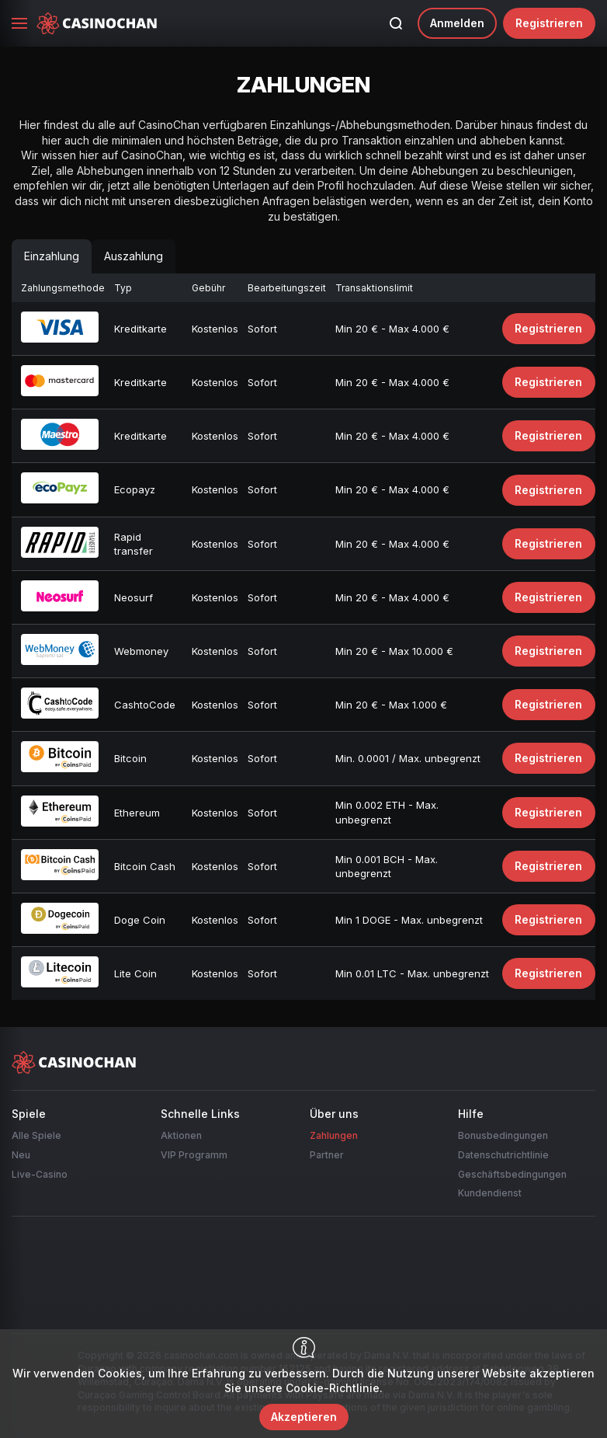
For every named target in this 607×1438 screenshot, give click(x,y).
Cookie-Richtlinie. (334, 1387)
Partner (327, 1155)
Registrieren (549, 23)
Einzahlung (51, 256)
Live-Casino (40, 1174)
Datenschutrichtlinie (503, 1155)
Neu (21, 1155)
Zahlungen (334, 1135)
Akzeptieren (304, 1416)
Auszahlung (133, 256)
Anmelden (457, 23)
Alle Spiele (36, 1135)
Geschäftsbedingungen (512, 1174)
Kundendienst (490, 1193)
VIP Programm (194, 1155)
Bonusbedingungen (503, 1135)
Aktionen (181, 1135)
